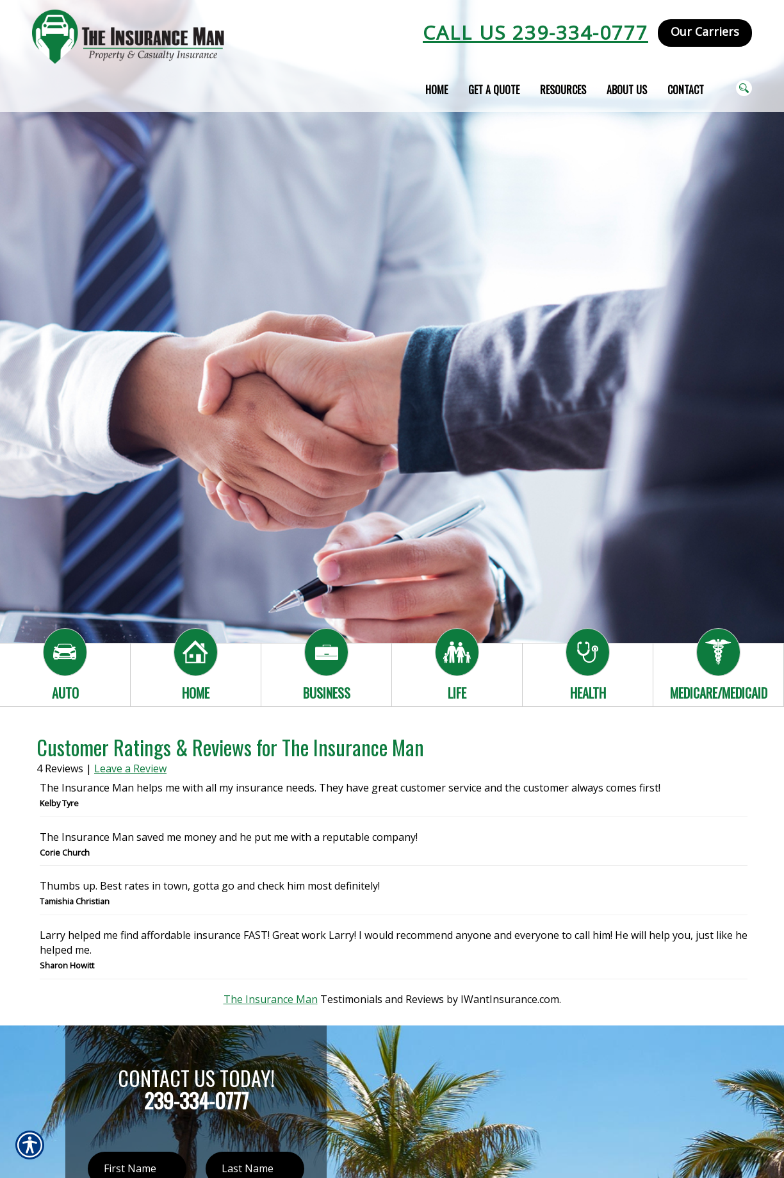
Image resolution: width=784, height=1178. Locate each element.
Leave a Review (130, 768)
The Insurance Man (271, 999)
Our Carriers (705, 31)
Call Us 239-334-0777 (535, 32)
